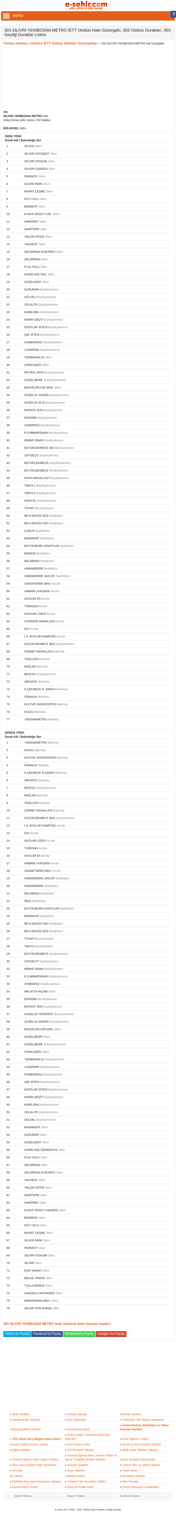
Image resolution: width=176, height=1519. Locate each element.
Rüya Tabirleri (75, 1470)
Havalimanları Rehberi (26, 1419)
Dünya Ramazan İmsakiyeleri (140, 1487)
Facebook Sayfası (129, 1496)
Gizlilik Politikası (22, 1496)
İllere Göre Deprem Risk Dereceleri (34, 1465)
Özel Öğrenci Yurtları (135, 1439)
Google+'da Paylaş (111, 1333)
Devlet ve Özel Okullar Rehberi (141, 1444)
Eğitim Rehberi (21, 1450)
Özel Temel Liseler (79, 1444)
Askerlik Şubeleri (77, 1465)
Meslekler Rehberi (133, 1476)
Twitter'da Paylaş (17, 1333)
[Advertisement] (86, 77)
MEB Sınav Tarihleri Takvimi (139, 1450)
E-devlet (17, 1476)
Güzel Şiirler (130, 1470)
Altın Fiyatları (130, 1481)
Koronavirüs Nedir (78, 1429)
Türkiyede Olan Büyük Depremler (143, 1419)
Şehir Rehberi (21, 1414)
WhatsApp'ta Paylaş (79, 1333)
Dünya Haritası (131, 1414)
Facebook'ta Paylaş (47, 1333)
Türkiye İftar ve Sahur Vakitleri (141, 1465)
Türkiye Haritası (15, 43)
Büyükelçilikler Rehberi (26, 1429)
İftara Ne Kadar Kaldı (80, 1487)
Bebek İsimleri (76, 1476)
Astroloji (17, 1470)
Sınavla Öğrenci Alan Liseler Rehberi (35, 1459)
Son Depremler (76, 1419)
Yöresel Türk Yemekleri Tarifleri (86, 1481)
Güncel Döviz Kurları (25, 1487)
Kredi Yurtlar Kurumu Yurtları (30, 1444)
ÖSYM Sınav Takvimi (80, 1450)
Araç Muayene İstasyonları (139, 1459)
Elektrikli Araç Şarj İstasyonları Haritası (36, 1481)
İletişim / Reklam (76, 1496)
